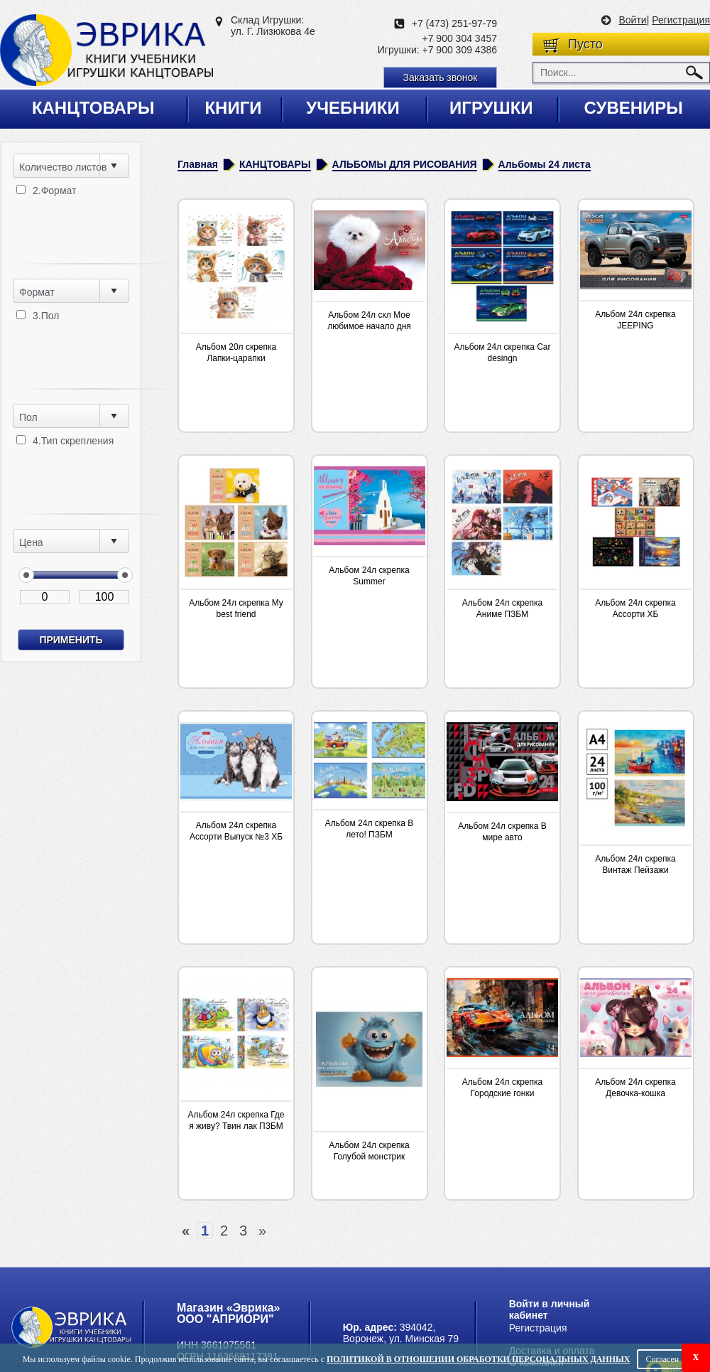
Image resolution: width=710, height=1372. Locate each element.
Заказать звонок (440, 77)
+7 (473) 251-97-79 (454, 23)
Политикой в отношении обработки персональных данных (478, 1359)
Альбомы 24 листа (544, 164)
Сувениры (633, 107)
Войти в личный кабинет (549, 1309)
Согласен (662, 1359)
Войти (632, 20)
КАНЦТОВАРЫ (275, 164)
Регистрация (681, 20)
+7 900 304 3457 (460, 38)
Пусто (585, 44)
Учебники (353, 107)
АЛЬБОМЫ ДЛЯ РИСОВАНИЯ (404, 164)
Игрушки (491, 107)
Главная (198, 164)
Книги (232, 107)
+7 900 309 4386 (460, 49)
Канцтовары (93, 107)
